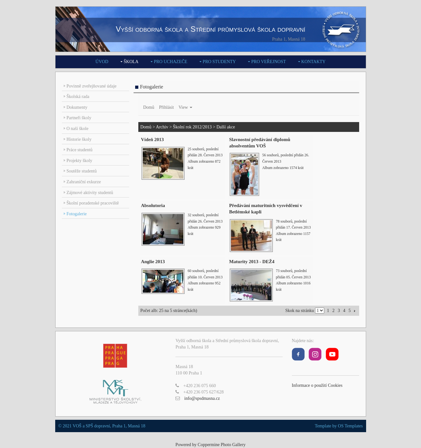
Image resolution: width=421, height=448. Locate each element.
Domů (148, 107)
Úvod (101, 61)
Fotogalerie (77, 213)
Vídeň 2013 (152, 139)
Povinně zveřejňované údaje (92, 86)
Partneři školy (79, 117)
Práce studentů (80, 149)
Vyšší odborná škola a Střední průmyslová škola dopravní (210, 29)
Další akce (225, 127)
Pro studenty (219, 61)
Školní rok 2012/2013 (192, 127)
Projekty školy (79, 160)
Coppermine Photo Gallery (222, 444)
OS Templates (350, 426)
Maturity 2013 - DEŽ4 (251, 261)
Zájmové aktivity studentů (90, 192)
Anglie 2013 (153, 261)
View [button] (185, 107)
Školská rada (78, 96)
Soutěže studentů (82, 171)
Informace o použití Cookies (317, 385)
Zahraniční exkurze (84, 181)
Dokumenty (77, 107)
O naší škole (78, 128)
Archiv (162, 127)
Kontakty (313, 61)
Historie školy (79, 139)
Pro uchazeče (170, 61)
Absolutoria (153, 205)
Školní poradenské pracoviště (93, 203)
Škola (131, 61)
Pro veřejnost (268, 61)
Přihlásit (166, 107)
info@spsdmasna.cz (202, 398)
